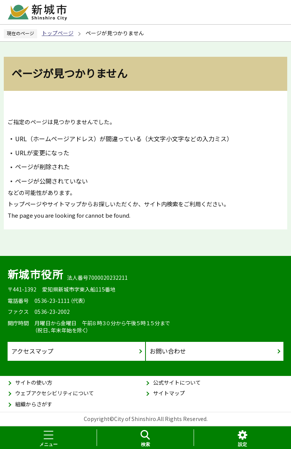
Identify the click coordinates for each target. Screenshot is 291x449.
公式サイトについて (177, 382)
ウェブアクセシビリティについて (54, 393)
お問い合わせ (168, 350)
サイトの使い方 (33, 382)
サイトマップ (169, 393)
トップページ (58, 33)
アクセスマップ (32, 350)
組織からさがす (33, 404)
